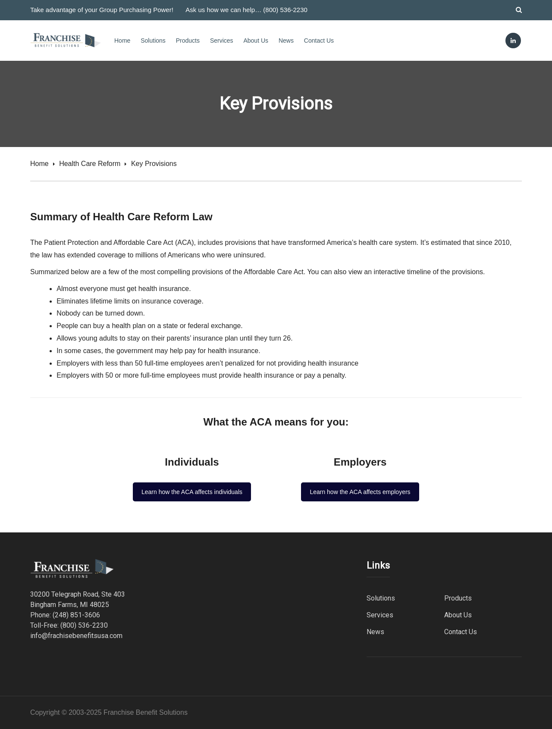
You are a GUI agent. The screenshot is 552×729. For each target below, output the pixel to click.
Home (122, 41)
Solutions (153, 41)
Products (188, 41)
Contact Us (319, 41)
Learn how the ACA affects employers (360, 491)
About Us (255, 41)
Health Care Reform (89, 163)
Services (221, 41)
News (286, 41)
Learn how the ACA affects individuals (191, 491)
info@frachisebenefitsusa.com (76, 636)
